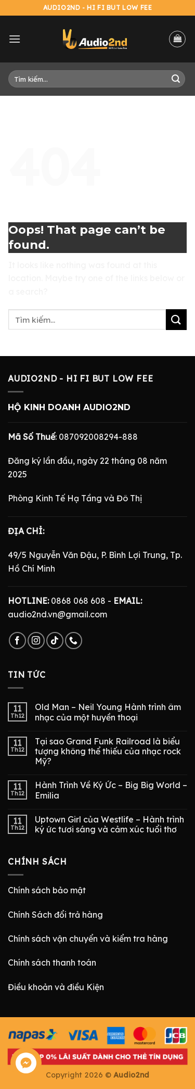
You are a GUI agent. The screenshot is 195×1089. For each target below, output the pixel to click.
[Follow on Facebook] (17, 640)
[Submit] (176, 79)
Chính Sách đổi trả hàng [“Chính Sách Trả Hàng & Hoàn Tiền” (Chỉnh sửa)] (55, 914)
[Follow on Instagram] (36, 640)
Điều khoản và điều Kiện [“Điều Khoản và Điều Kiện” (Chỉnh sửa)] (56, 987)
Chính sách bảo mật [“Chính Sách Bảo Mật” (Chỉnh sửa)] (47, 890)
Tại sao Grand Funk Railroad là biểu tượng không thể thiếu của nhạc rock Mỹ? (108, 751)
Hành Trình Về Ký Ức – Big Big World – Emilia (111, 790)
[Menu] (14, 39)
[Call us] (73, 640)
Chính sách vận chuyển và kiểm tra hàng (88, 938)
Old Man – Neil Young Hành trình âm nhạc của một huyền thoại (108, 712)
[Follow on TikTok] (54, 640)
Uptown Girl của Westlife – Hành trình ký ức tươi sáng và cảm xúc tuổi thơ (109, 824)
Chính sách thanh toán (52, 962)
